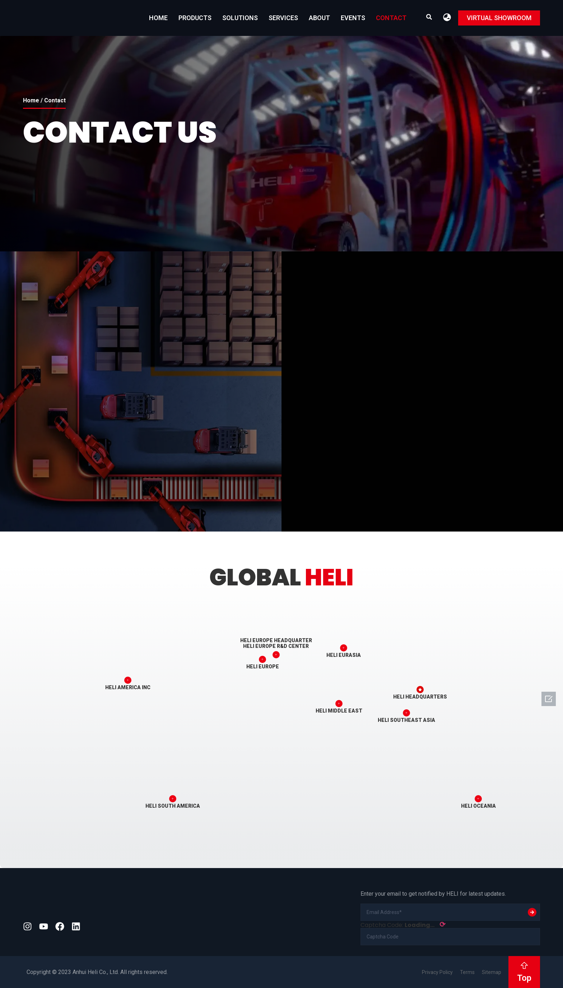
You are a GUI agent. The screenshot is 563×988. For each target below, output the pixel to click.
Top (524, 978)
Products (194, 18)
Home (158, 18)
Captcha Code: (403, 924)
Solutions (240, 18)
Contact (391, 18)
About (319, 18)
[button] (447, 17)
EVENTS (353, 18)
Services (283, 18)
